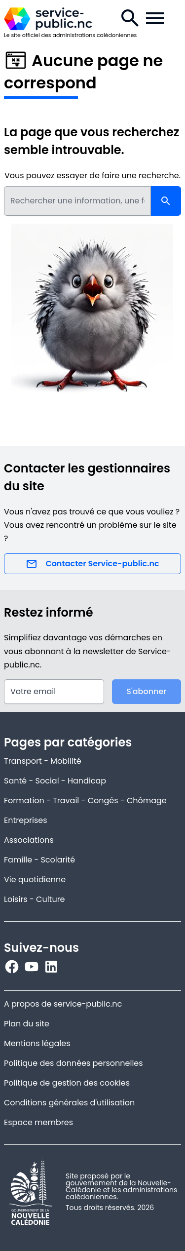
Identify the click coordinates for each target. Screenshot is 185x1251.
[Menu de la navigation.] (155, 18)
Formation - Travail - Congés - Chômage (85, 800)
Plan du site (26, 1023)
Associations (29, 840)
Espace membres (38, 1122)
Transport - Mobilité (42, 761)
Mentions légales (37, 1043)
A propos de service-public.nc (63, 1004)
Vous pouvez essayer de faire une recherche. (92, 175)
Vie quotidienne (35, 879)
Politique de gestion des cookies (67, 1083)
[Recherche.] (130, 18)
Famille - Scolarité (39, 859)
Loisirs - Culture (34, 899)
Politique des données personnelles (73, 1063)
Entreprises (25, 820)
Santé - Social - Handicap (55, 780)
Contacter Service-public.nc (92, 564)
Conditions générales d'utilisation (69, 1102)
